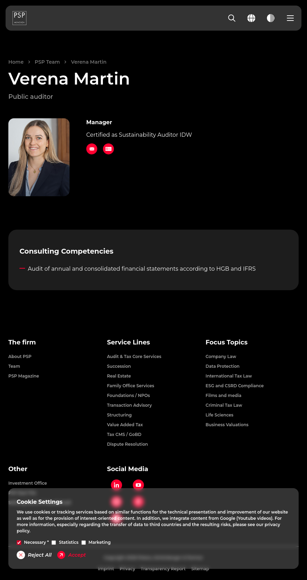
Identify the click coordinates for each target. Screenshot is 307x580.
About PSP (20, 356)
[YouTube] (138, 485)
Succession (119, 366)
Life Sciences (219, 415)
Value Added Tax (125, 424)
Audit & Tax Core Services (134, 356)
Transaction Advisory (129, 405)
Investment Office (27, 483)
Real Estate (119, 376)
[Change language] (251, 18)
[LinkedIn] (116, 485)
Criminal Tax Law (223, 405)
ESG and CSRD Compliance (234, 385)
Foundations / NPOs (128, 395)
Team (14, 366)
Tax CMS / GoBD (124, 434)
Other (17, 469)
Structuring (119, 415)
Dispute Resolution (127, 444)
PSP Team (47, 62)
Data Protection (222, 366)
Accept (71, 555)
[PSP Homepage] (19, 18)
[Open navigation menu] (290, 18)
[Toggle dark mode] (271, 18)
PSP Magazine (23, 376)
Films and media (223, 395)
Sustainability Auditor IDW (155, 135)
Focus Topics (226, 342)
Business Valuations (226, 424)
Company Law (220, 356)
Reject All (34, 555)
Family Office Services (130, 385)
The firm (22, 342)
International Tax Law (228, 376)
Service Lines (128, 342)
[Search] (232, 18)
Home (16, 62)
